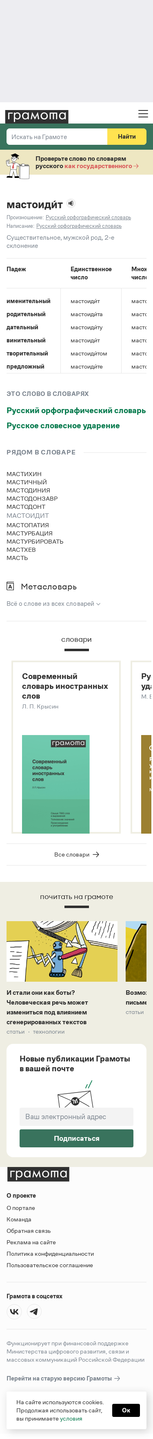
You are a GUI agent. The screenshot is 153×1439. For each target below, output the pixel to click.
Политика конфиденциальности (50, 1254)
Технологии (49, 1032)
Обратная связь (29, 1231)
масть (17, 557)
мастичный (27, 482)
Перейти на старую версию (64, 1379)
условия (71, 1418)
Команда (19, 1219)
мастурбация (30, 533)
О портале (21, 1208)
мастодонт (26, 506)
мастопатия (28, 525)
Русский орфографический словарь (76, 410)
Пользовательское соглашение (50, 1265)
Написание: (20, 226)
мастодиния (28, 490)
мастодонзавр (32, 498)
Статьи (16, 1032)
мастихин (24, 473)
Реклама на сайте (31, 1242)
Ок (126, 1410)
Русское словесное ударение (63, 425)
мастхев (21, 549)
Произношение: (25, 217)
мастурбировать (35, 541)
